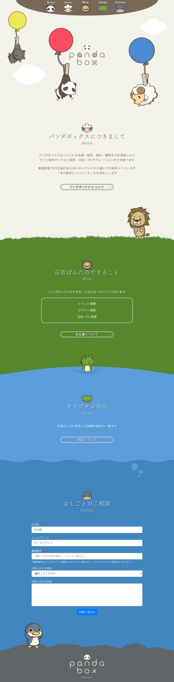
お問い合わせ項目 (42, 568)
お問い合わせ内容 (42, 581)
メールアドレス (44, 537)
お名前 (39, 524)
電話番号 (40, 550)
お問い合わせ (87, 612)
